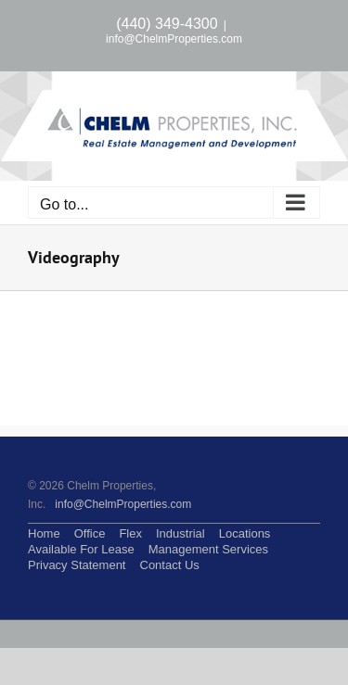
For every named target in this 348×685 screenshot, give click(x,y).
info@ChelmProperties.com (174, 38)
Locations (245, 533)
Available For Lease (81, 549)
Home (44, 533)
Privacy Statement (77, 565)
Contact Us (170, 565)
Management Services (208, 549)
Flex (130, 533)
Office (90, 533)
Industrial (180, 533)
